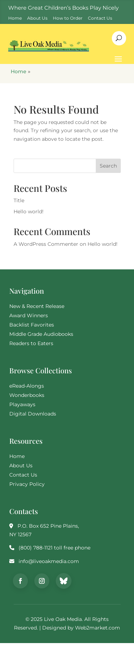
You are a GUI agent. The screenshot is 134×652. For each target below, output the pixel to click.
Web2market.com (97, 627)
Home (18, 71)
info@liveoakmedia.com (49, 561)
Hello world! (29, 211)
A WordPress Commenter (46, 244)
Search (108, 166)
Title (19, 200)
